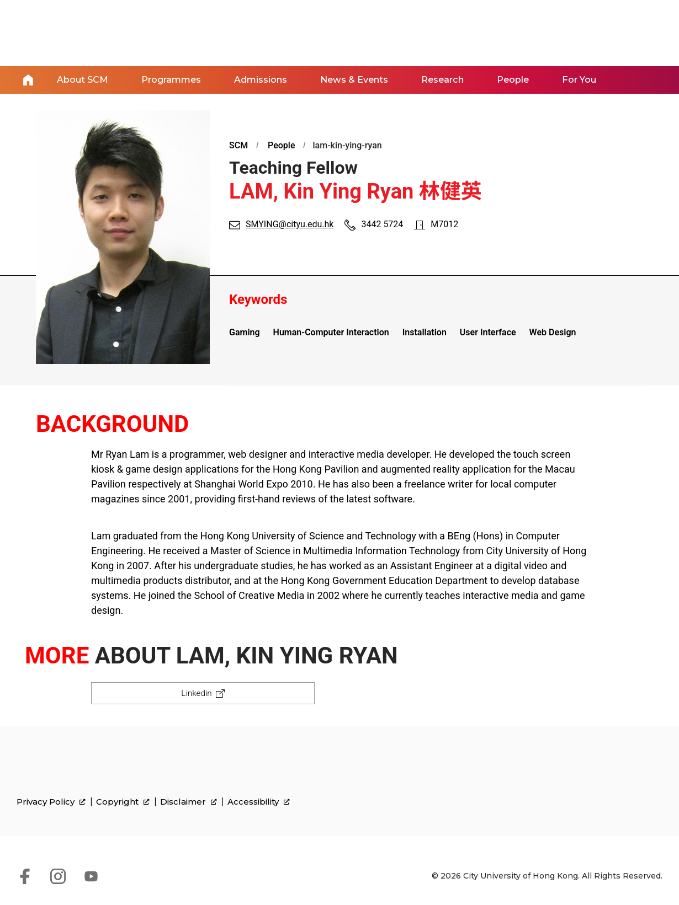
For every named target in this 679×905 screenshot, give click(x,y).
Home (28, 79)
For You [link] (578, 79)
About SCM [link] (82, 79)
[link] (610, 788)
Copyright (123, 803)
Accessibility (258, 803)
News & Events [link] (354, 79)
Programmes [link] (171, 79)
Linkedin (196, 692)
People (281, 144)
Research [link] (442, 79)
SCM (238, 144)
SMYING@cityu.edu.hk (289, 223)
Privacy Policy (51, 803)
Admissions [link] (260, 79)
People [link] (512, 79)
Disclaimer (188, 803)
